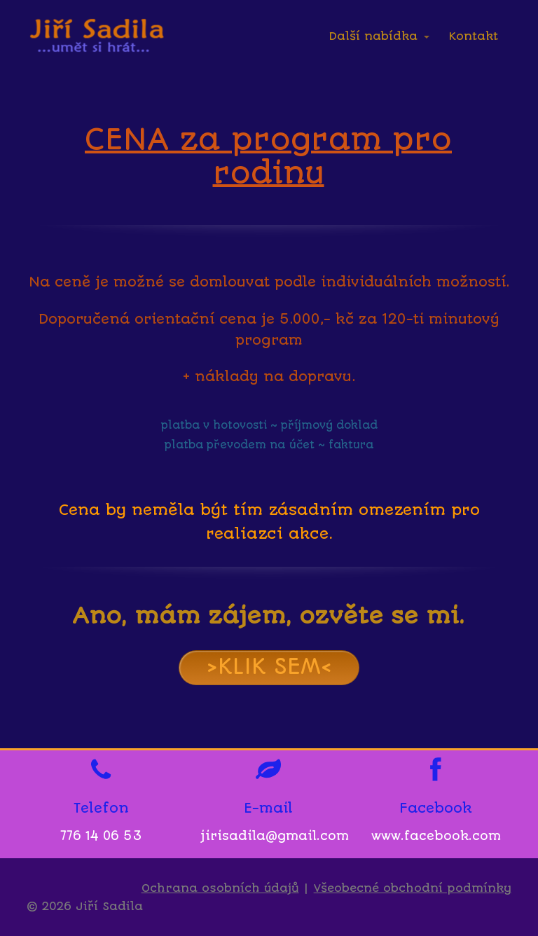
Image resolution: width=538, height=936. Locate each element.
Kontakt (473, 36)
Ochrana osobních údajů (220, 888)
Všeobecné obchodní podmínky (412, 888)
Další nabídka (373, 36)
